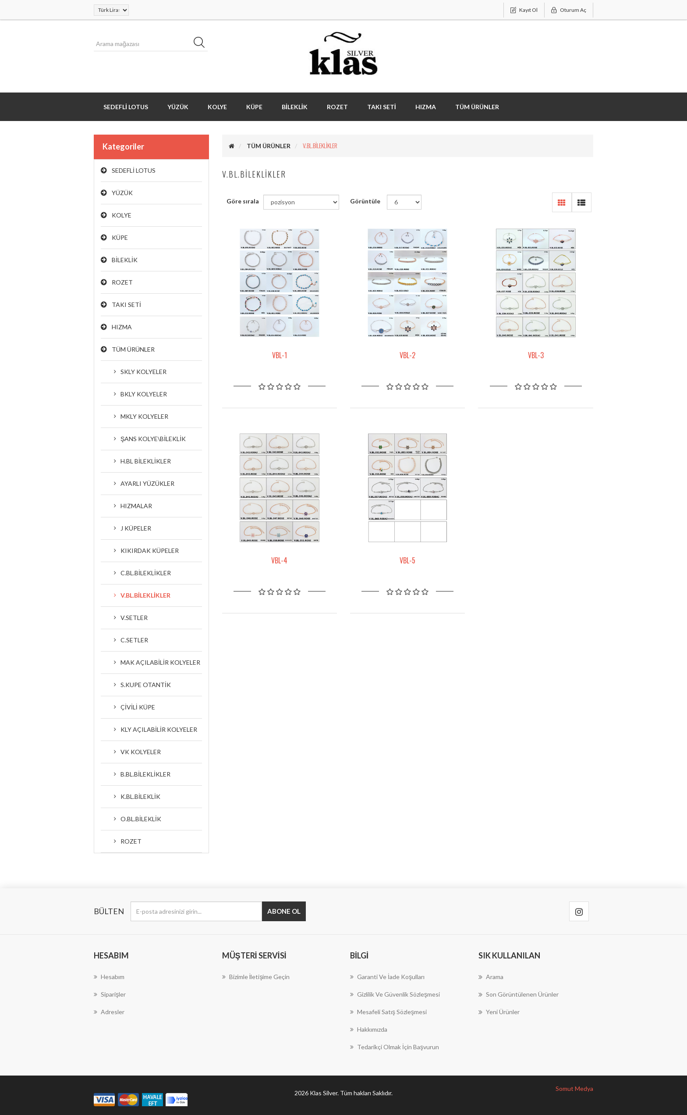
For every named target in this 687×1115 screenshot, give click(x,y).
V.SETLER (134, 617)
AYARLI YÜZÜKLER (147, 483)
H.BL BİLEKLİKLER (145, 461)
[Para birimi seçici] (111, 10)
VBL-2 (407, 355)
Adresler (109, 1011)
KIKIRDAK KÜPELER (149, 550)
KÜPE (254, 106)
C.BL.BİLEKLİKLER (145, 573)
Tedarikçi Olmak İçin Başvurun (394, 1047)
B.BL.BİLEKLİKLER (145, 774)
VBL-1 (279, 355)
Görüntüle (365, 201)
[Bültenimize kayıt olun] (196, 911)
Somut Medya (574, 1088)
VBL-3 (536, 355)
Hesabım (109, 976)
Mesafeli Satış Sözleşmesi (388, 1011)
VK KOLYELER (140, 751)
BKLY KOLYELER (143, 394)
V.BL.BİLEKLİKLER (145, 595)
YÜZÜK (177, 106)
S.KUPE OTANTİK (145, 684)
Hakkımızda (368, 1029)
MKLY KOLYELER (144, 416)
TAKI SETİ (381, 106)
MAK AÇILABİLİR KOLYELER (160, 662)
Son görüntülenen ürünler (518, 994)
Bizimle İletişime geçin (256, 976)
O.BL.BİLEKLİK (140, 819)
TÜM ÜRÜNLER (133, 349)
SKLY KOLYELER (143, 371)
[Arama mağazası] (151, 43)
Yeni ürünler (499, 1012)
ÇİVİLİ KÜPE (137, 707)
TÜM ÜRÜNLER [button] (477, 106)
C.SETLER (134, 640)
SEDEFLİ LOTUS (125, 106)
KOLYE (217, 106)
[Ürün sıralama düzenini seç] (301, 202)
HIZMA (425, 106)
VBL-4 (279, 560)
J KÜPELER (135, 528)
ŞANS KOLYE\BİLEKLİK (153, 438)
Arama (490, 977)
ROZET (337, 106)
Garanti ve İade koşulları (387, 976)
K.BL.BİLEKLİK (140, 796)
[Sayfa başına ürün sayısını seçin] (404, 202)
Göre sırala (243, 201)
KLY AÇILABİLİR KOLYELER (158, 729)
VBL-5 (407, 560)
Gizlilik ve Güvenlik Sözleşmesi (395, 994)
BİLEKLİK (295, 106)
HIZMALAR (136, 505)
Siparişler (110, 994)
